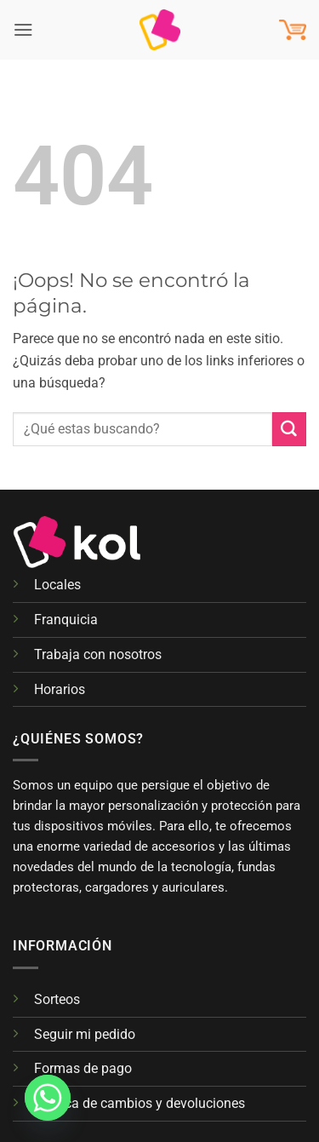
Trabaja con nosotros (98, 654)
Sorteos (57, 999)
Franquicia (66, 619)
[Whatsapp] (48, 1098)
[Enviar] (289, 429)
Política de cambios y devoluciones (139, 1103)
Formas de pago (83, 1068)
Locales (57, 585)
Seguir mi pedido (84, 1034)
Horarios (59, 689)
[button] (23, 29)
